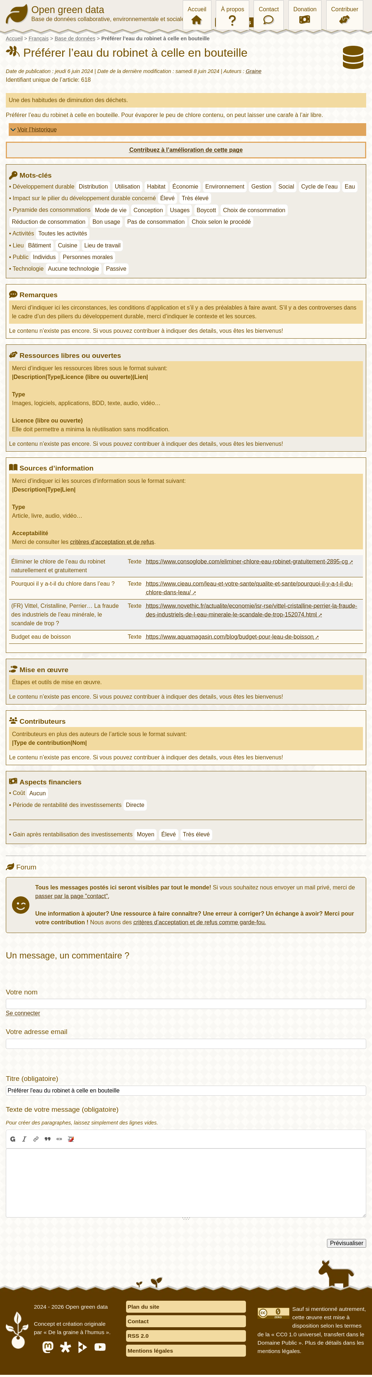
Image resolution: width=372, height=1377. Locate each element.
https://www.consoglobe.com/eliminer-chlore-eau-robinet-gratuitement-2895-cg (247, 561)
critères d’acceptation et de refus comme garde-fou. (199, 922)
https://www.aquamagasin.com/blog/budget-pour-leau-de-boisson (230, 637)
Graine (254, 71)
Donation (304, 9)
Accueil (197, 9)
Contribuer (345, 9)
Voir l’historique (37, 129)
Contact (269, 9)
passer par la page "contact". (72, 896)
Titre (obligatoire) (32, 1078)
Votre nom (21, 992)
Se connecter (23, 1013)
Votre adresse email (37, 1031)
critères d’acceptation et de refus (112, 542)
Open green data (68, 8)
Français (39, 38)
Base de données (74, 38)
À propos (232, 9)
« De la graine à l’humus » (79, 1333)
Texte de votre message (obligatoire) (62, 1109)
